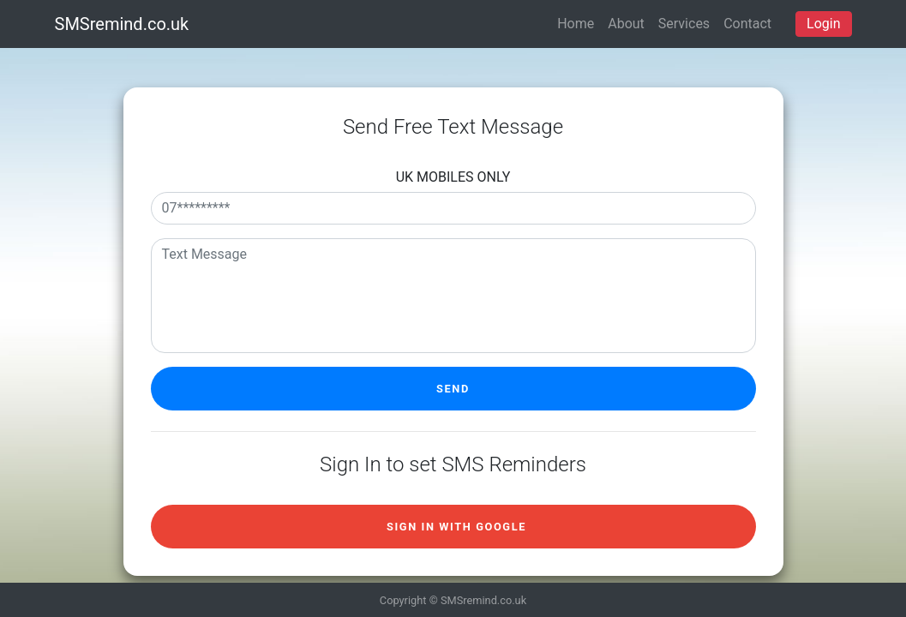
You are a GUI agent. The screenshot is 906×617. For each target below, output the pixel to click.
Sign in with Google (456, 526)
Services (684, 23)
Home (575, 23)
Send (453, 388)
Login (823, 23)
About (626, 23)
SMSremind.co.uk (122, 24)
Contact (747, 23)
